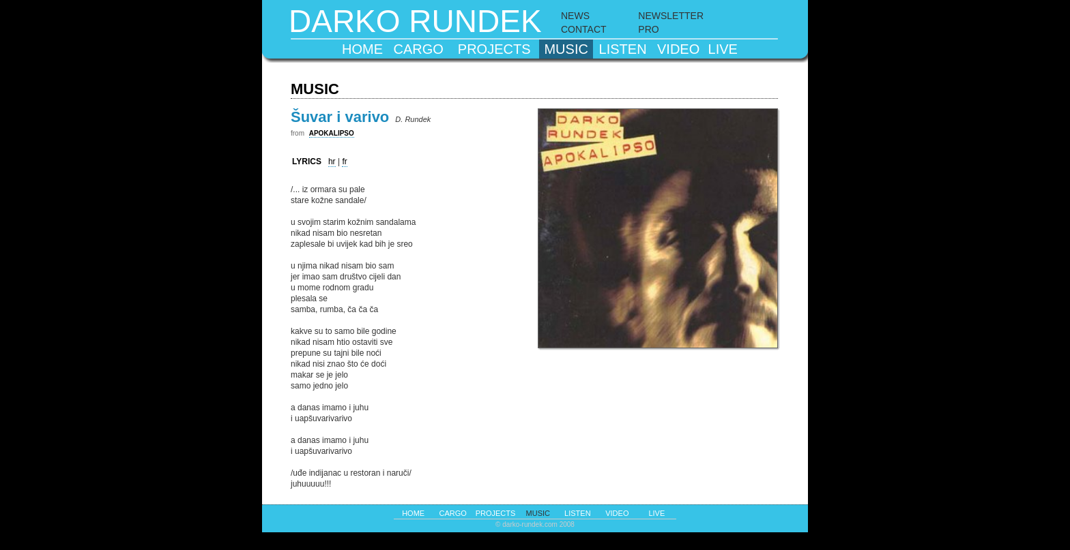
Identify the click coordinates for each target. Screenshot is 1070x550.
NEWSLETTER (671, 15)
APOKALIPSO (331, 133)
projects (494, 49)
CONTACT (584, 29)
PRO (648, 29)
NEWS (575, 15)
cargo (419, 49)
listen (623, 49)
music (566, 49)
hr (332, 161)
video (678, 49)
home (362, 49)
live (723, 49)
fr (344, 161)
